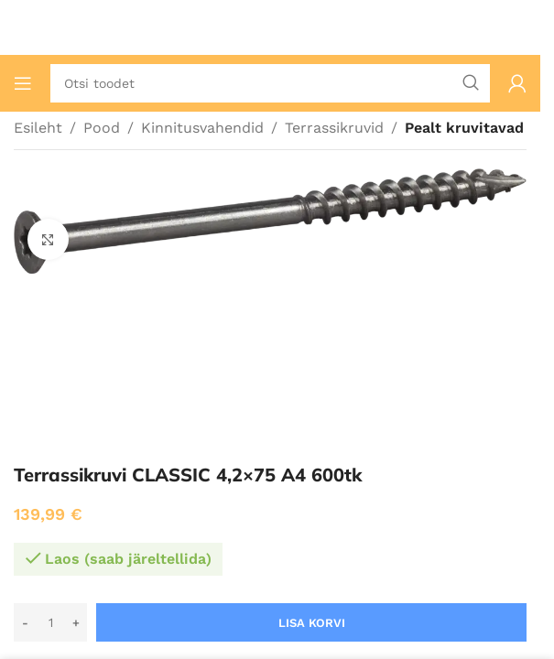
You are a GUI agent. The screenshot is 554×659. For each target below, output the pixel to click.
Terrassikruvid (334, 127)
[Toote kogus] (50, 622)
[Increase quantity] (75, 622)
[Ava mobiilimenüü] (23, 83)
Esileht (38, 127)
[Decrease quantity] (25, 622)
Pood (101, 127)
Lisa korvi (311, 623)
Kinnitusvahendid (202, 127)
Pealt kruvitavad (464, 127)
